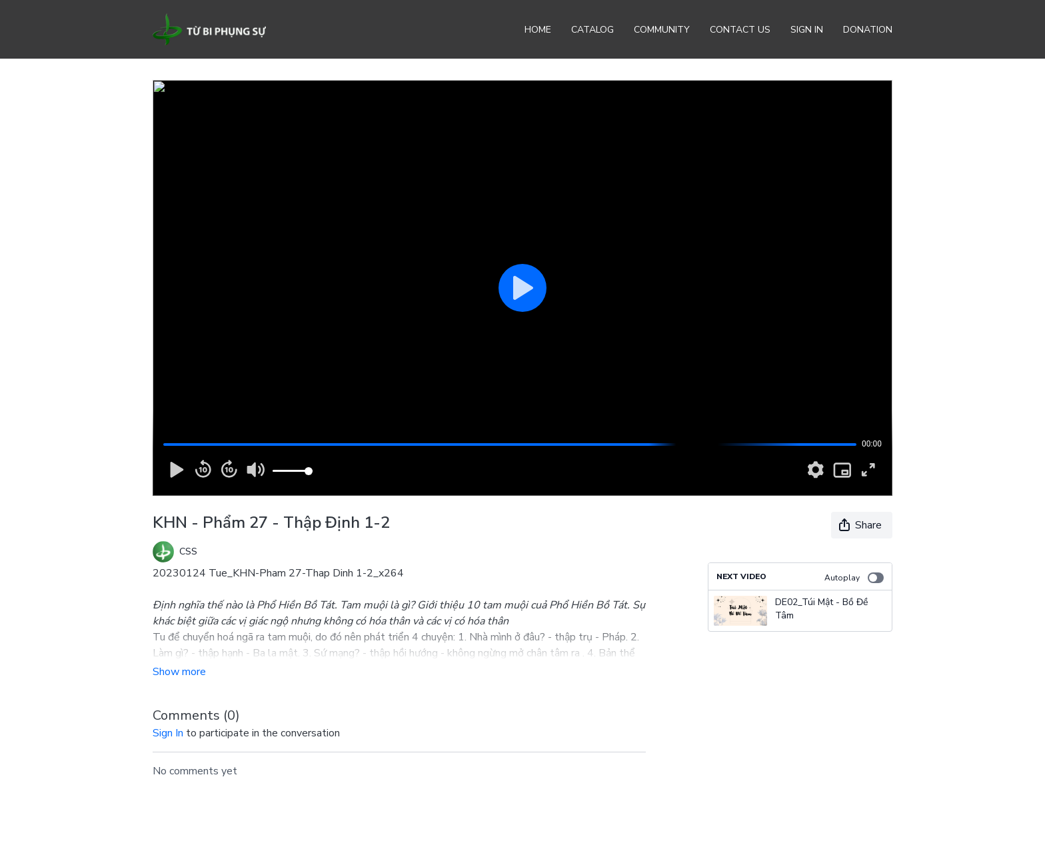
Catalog (592, 29)
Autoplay (854, 577)
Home (537, 29)
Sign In (806, 29)
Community (662, 29)
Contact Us (740, 29)
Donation (867, 29)
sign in (168, 733)
